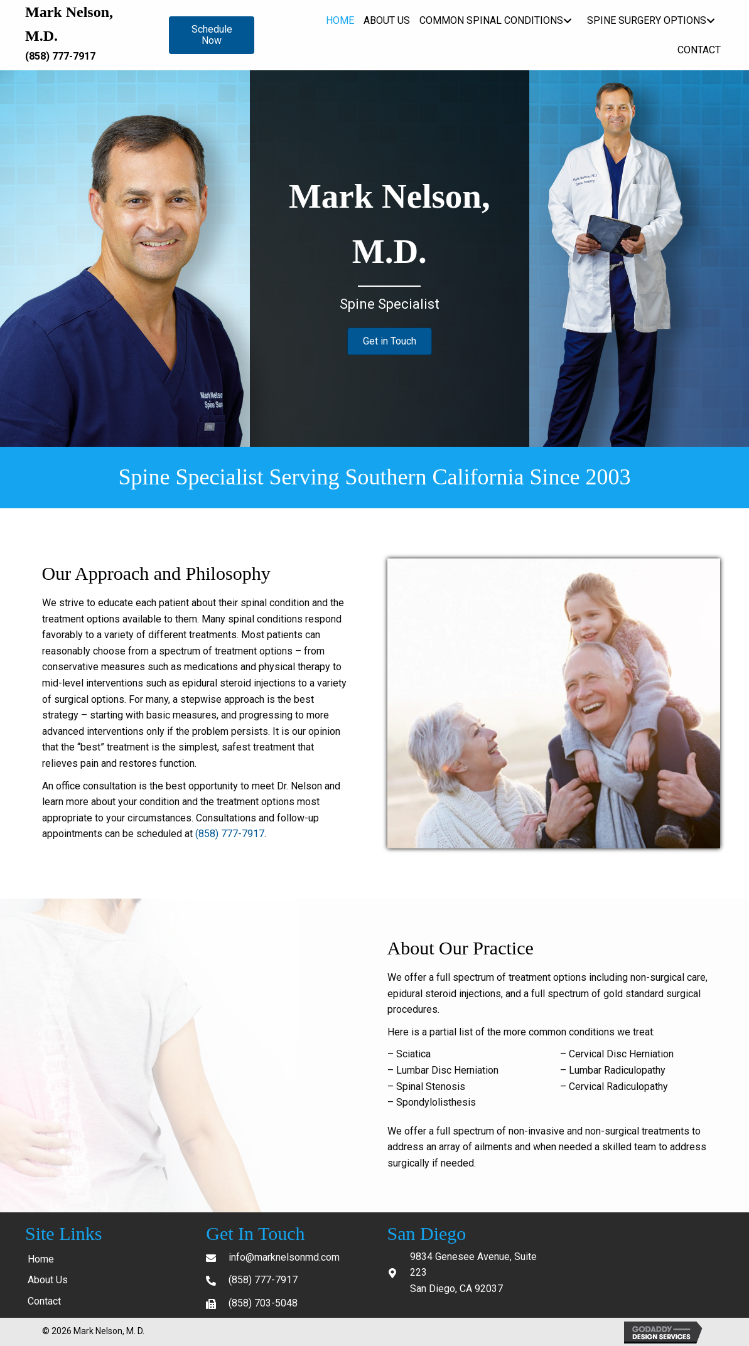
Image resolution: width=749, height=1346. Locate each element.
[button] (212, 35)
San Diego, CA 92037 (456, 1289)
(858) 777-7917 (60, 56)
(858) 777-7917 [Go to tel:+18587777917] (263, 1280)
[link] (340, 21)
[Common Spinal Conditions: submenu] (567, 20)
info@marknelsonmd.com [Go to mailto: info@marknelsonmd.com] (284, 1257)
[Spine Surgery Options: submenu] (710, 20)
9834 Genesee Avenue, (462, 1257)
